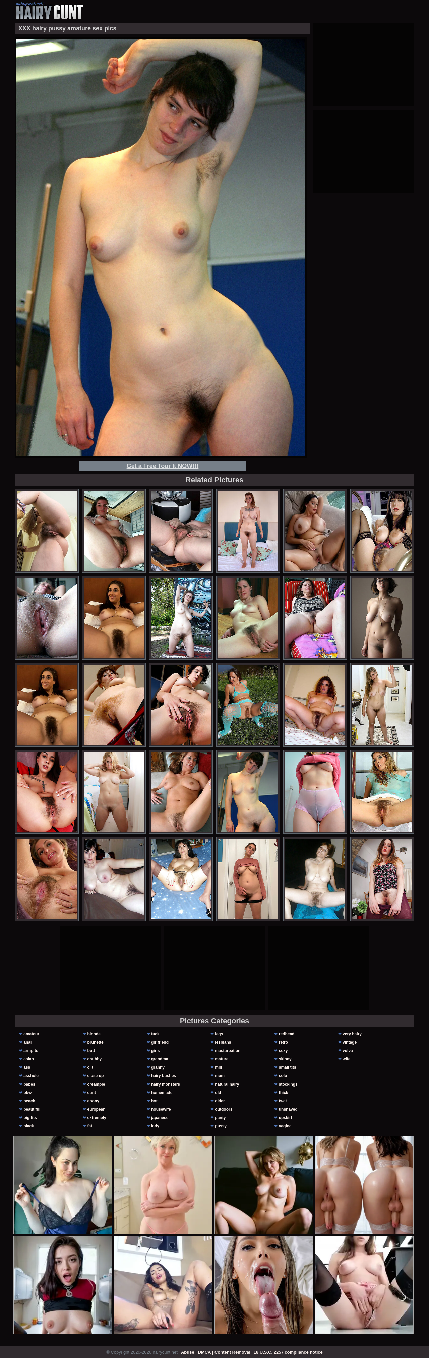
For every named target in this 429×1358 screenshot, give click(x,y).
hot (154, 1101)
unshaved (288, 1109)
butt (91, 1050)
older (220, 1101)
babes (29, 1084)
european (96, 1109)
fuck (155, 1034)
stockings (288, 1084)
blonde (94, 1034)
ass (26, 1067)
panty (220, 1117)
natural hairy (227, 1084)
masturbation (227, 1050)
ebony (93, 1101)
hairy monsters (165, 1084)
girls (155, 1050)
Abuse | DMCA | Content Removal (215, 1352)
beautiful (31, 1109)
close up (95, 1075)
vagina (285, 1126)
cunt (91, 1092)
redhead (287, 1034)
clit (90, 1067)
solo (283, 1075)
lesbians (223, 1042)
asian (28, 1059)
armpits (30, 1050)
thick (283, 1092)
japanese (159, 1117)
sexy (283, 1050)
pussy (221, 1126)
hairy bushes (163, 1075)
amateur (31, 1034)
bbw (27, 1092)
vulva (348, 1050)
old (218, 1092)
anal (27, 1042)
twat (283, 1101)
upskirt (285, 1117)
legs (219, 1034)
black (28, 1126)
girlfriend (160, 1042)
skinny (285, 1059)
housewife (161, 1109)
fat (90, 1126)
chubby (94, 1059)
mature (221, 1059)
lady (155, 1126)
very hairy (352, 1034)
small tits (287, 1067)
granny (158, 1067)
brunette (95, 1042)
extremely (96, 1117)
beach (29, 1101)
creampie (96, 1084)
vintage (350, 1042)
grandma (159, 1059)
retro (283, 1042)
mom (220, 1075)
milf (218, 1067)
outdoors (223, 1109)
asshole (31, 1075)
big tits (30, 1117)
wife (346, 1059)
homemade (161, 1092)
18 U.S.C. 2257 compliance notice (288, 1352)
